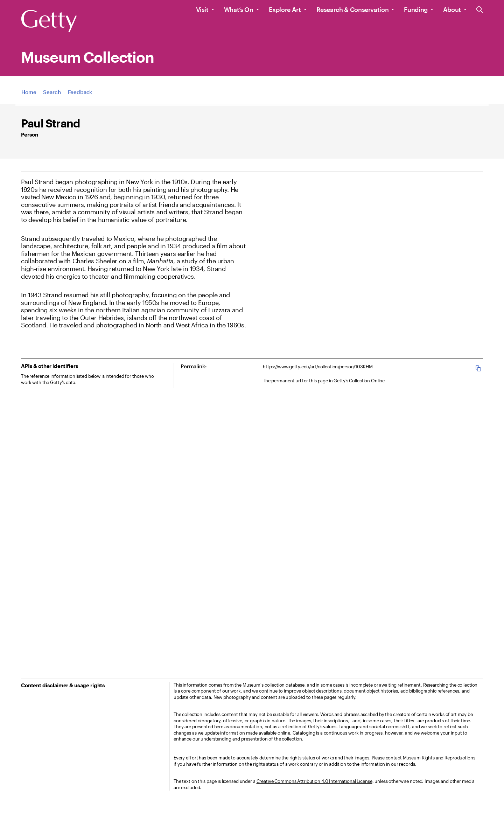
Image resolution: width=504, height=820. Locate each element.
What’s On (238, 9)
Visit (202, 9)
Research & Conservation (352, 9)
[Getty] (49, 21)
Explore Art (285, 9)
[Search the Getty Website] (479, 10)
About (452, 9)
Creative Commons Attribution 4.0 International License (314, 781)
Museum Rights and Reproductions (439, 757)
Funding (415, 9)
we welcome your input (438, 733)
